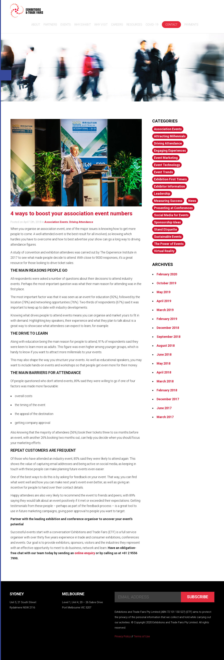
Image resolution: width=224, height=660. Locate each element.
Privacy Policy (123, 636)
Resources (134, 24)
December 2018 (168, 328)
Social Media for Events (171, 215)
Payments (191, 24)
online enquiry (85, 553)
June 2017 (164, 408)
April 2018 (164, 372)
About (35, 24)
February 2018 (167, 390)
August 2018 (166, 345)
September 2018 (168, 336)
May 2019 (163, 292)
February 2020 (167, 274)
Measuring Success (168, 201)
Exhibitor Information (169, 186)
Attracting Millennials (170, 136)
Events (65, 24)
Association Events (56, 222)
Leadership (162, 193)
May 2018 (163, 363)
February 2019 (167, 319)
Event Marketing (166, 158)
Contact (171, 24)
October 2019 (166, 283)
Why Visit (100, 24)
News (192, 201)
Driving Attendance (81, 222)
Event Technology (167, 165)
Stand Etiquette (165, 229)
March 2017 (165, 417)
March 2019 (165, 310)
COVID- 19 (151, 24)
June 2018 (164, 354)
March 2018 (165, 381)
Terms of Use (142, 636)
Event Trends (163, 172)
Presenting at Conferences (173, 208)
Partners (50, 24)
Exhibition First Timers (170, 179)
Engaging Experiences (170, 150)
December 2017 (168, 399)
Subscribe (197, 597)
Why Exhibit (82, 24)
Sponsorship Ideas (167, 222)
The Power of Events (169, 244)
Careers (116, 24)
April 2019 (164, 301)
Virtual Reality (164, 251)
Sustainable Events (167, 236)
